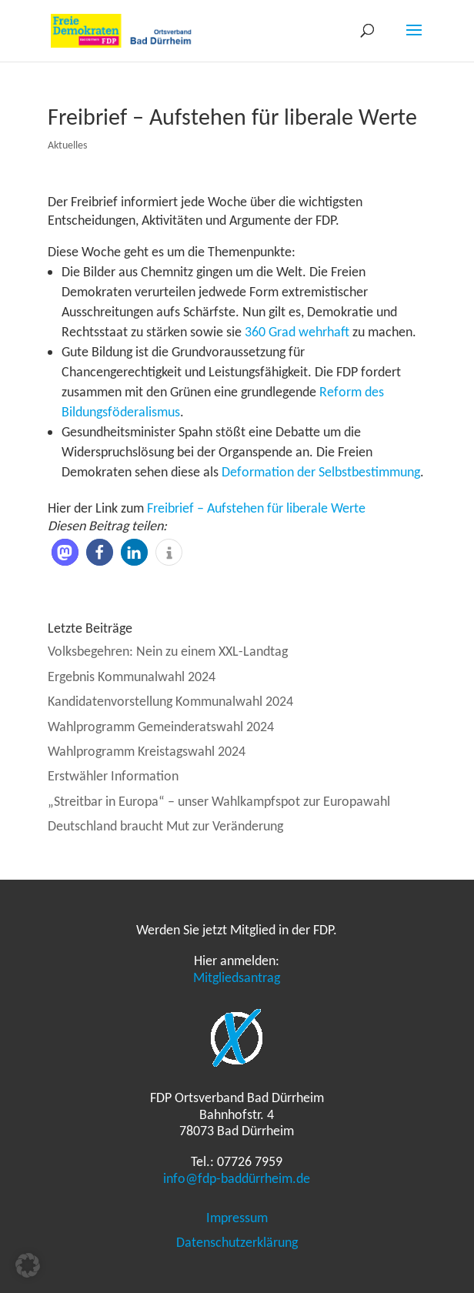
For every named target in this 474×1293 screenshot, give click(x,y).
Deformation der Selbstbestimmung (321, 471)
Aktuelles (67, 145)
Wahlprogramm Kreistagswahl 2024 (146, 751)
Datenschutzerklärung (237, 1242)
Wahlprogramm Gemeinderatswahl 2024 (161, 726)
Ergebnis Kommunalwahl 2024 (131, 676)
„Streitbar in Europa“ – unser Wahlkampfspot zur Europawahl (219, 801)
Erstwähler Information (113, 775)
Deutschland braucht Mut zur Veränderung (165, 825)
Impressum (237, 1217)
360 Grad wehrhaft (297, 331)
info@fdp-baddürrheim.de (236, 1178)
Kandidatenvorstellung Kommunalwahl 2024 (170, 701)
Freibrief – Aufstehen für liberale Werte (256, 507)
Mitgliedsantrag (236, 977)
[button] (65, 552)
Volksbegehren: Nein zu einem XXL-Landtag (168, 651)
